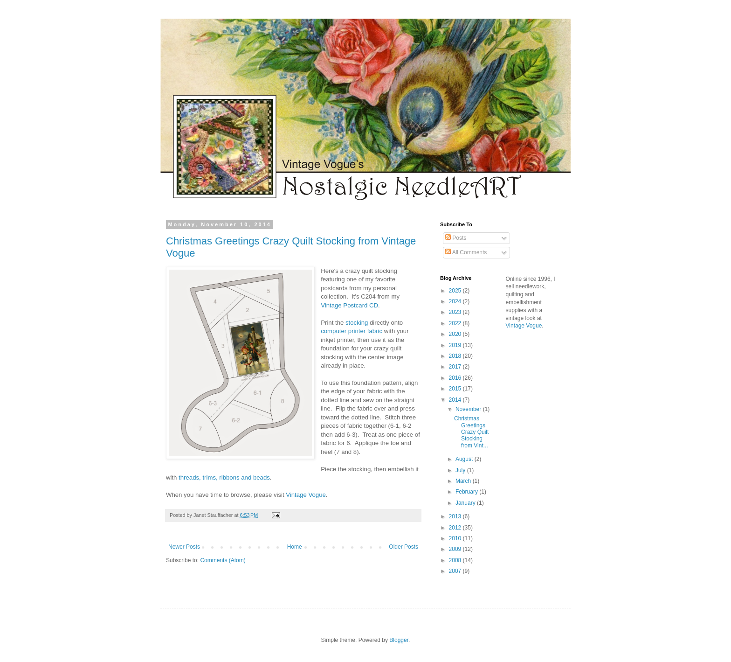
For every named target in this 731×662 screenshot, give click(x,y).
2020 (456, 334)
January (466, 503)
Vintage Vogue (306, 494)
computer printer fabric (351, 331)
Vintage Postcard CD (349, 305)
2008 (456, 560)
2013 (456, 516)
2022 (456, 323)
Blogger (398, 640)
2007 (456, 571)
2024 (456, 301)
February (467, 491)
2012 (456, 527)
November (469, 409)
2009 (456, 549)
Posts (455, 238)
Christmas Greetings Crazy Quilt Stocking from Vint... (471, 432)
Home (294, 547)
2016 (456, 378)
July (461, 470)
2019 (456, 345)
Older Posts (403, 547)
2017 (456, 366)
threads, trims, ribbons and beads (224, 477)
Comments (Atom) (222, 560)
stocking (356, 322)
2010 (456, 538)
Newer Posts (184, 547)
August (465, 459)
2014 (456, 400)
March (464, 481)
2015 (456, 388)
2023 (456, 312)
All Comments (466, 252)
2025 (456, 290)
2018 (456, 356)
